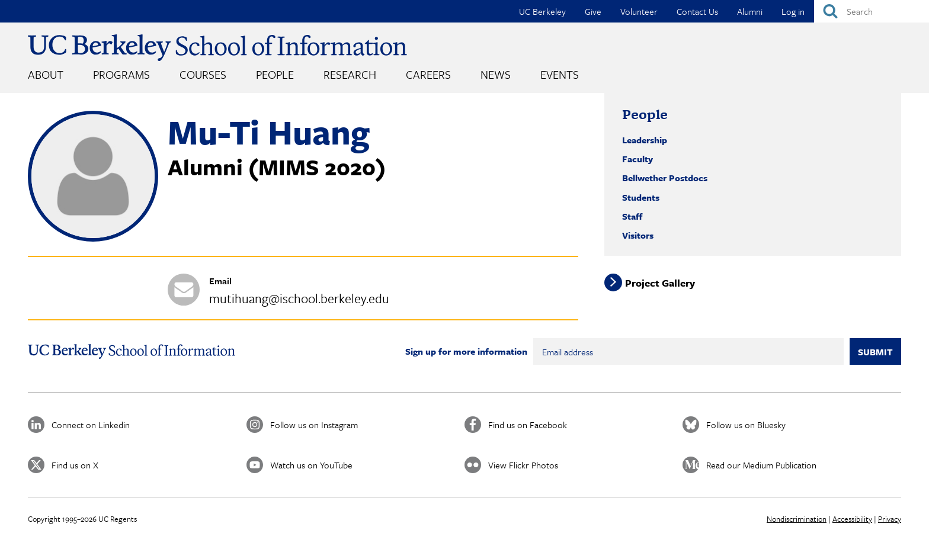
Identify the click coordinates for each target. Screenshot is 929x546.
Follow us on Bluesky (746, 424)
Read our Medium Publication (761, 464)
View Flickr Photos (523, 464)
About (45, 74)
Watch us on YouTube (311, 464)
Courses (203, 74)
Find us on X (75, 464)
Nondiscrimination (797, 519)
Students (640, 197)
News (495, 74)
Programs (121, 74)
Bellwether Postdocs (664, 177)
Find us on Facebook (527, 424)
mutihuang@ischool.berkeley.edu (299, 298)
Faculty (637, 158)
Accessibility (852, 519)
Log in (793, 11)
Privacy (889, 519)
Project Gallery (660, 282)
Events (559, 74)
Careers (428, 74)
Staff (632, 216)
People (275, 74)
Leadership (644, 139)
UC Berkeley (542, 11)
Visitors (637, 235)
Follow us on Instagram (314, 424)
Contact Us (697, 11)
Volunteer (639, 11)
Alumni (750, 11)
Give (593, 11)
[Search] (871, 11)
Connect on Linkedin (91, 424)
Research (349, 74)
